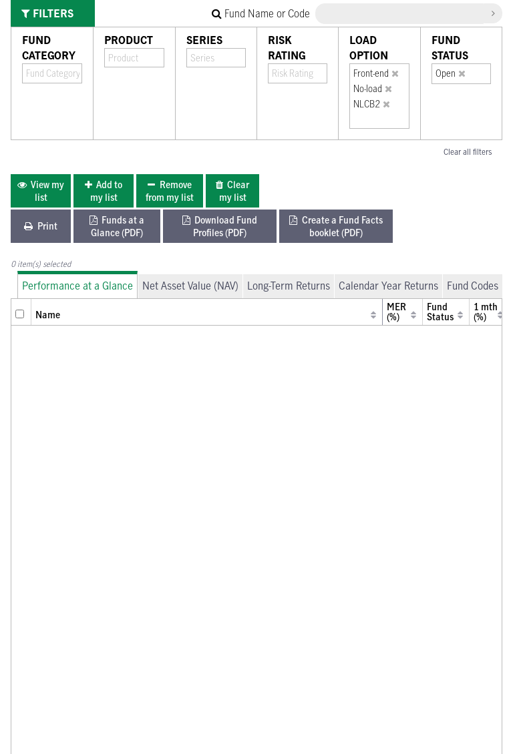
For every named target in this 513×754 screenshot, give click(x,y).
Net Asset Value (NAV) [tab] (190, 285)
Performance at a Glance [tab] (77, 285)
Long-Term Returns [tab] (288, 285)
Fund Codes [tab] (472, 285)
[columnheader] (21, 312)
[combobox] (52, 73)
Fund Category (48, 48)
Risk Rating (286, 48)
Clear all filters (468, 151)
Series (204, 40)
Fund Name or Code (261, 13)
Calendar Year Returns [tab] (388, 285)
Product (128, 40)
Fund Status (450, 48)
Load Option (368, 48)
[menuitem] (41, 191)
